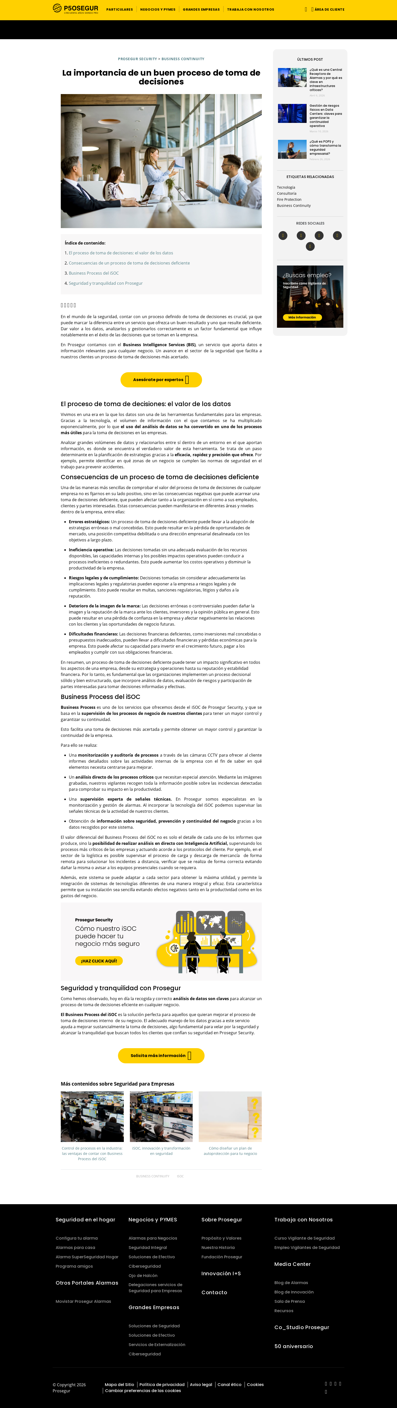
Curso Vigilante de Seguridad (304, 1238)
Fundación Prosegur (222, 1257)
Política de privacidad (162, 1385)
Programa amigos (74, 1266)
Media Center (292, 1264)
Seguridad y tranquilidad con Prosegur (106, 283)
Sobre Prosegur (222, 1219)
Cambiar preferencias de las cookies (143, 1391)
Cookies (255, 1385)
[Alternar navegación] (305, 9)
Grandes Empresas (154, 1307)
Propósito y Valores (222, 1238)
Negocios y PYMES (153, 1219)
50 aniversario (293, 1346)
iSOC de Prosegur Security (217, 707)
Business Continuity (183, 58)
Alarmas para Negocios (153, 1238)
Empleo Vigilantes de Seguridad (307, 1247)
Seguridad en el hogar (85, 1219)
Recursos (283, 1311)
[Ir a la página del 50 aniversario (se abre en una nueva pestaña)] (198, 29)
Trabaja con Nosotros (303, 1219)
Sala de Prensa (289, 1301)
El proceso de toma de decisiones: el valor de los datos (121, 253)
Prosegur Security (137, 58)
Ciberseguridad (145, 1266)
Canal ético (229, 1385)
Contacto (214, 1292)
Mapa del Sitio (119, 1385)
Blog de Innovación (294, 1292)
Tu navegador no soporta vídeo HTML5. (198, 29)
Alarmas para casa (75, 1247)
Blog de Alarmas (291, 1283)
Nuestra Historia (218, 1247)
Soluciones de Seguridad (154, 1326)
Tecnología (286, 187)
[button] (119, 9)
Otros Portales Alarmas (87, 1282)
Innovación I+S (221, 1273)
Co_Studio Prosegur (301, 1327)
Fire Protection (289, 199)
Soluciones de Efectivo (152, 1257)
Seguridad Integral (148, 1247)
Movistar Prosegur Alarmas (83, 1301)
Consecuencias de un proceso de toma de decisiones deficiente (129, 263)
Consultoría (286, 193)
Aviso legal (201, 1385)
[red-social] (326, 1384)
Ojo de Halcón (143, 1276)
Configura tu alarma (77, 1238)
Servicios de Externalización (157, 1345)
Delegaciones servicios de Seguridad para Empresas (155, 1288)
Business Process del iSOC (94, 273)
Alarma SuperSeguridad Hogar (87, 1257)
